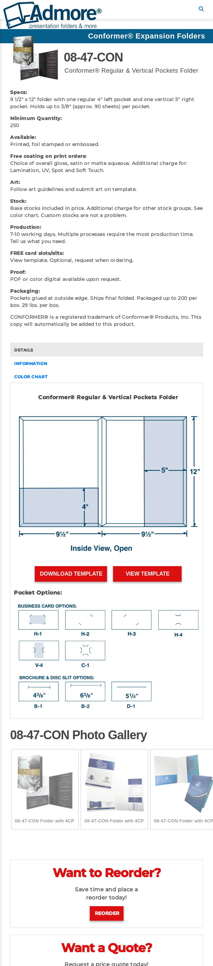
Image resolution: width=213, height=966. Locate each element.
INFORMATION (30, 363)
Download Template (71, 574)
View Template (147, 574)
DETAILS (23, 350)
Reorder (107, 913)
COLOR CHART (30, 376)
